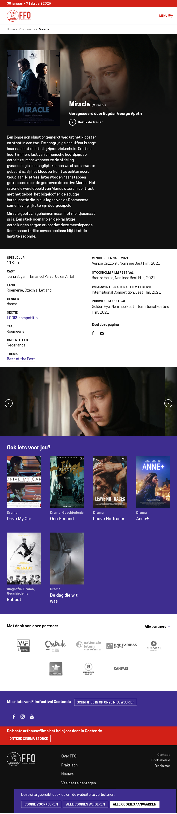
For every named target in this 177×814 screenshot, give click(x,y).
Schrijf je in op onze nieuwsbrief (105, 702)
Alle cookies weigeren (83, 804)
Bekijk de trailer (90, 122)
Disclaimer (162, 766)
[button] (9, 403)
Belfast (14, 600)
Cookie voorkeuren (40, 804)
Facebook (96, 333)
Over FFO (69, 756)
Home (11, 29)
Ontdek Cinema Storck (28, 739)
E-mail (104, 333)
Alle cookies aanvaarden (131, 804)
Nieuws (67, 775)
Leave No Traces (109, 519)
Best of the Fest (21, 359)
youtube (31, 717)
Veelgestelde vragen (79, 784)
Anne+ (142, 519)
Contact (163, 755)
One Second (62, 519)
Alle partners (155, 627)
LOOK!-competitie (22, 318)
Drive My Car (19, 519)
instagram (21, 717)
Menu (170, 16)
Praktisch (69, 765)
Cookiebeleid (160, 760)
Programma (27, 29)
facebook (12, 717)
